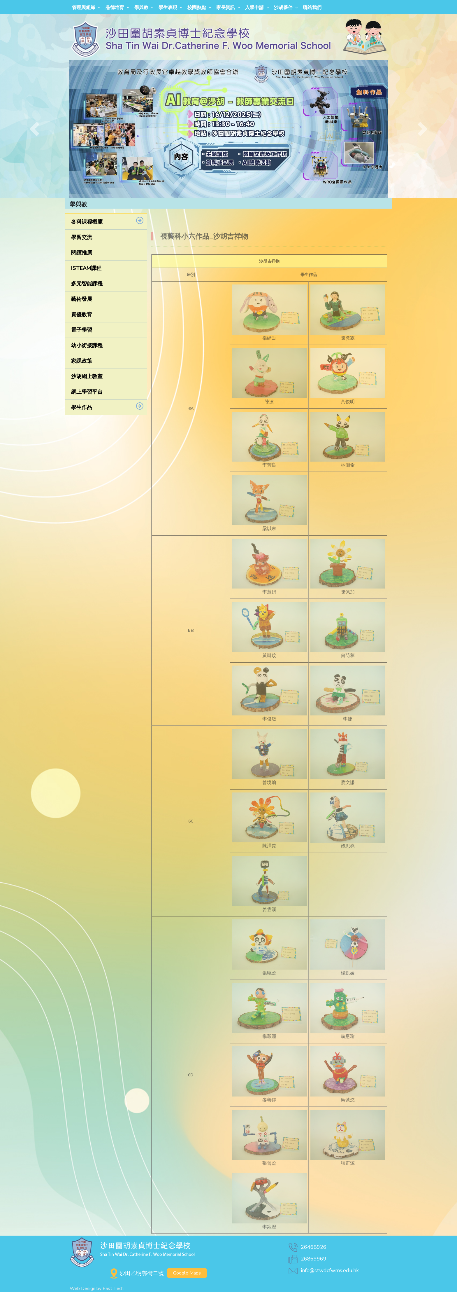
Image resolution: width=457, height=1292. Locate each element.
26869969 (306, 1258)
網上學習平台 (87, 391)
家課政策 (81, 360)
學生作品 (81, 407)
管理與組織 (83, 7)
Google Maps (187, 1273)
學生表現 (168, 7)
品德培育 (115, 7)
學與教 (141, 7)
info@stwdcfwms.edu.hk (323, 1270)
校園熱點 (196, 7)
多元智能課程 (87, 283)
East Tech (113, 1288)
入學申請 (254, 7)
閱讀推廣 (81, 252)
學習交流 (81, 237)
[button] (34, 129)
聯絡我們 (312, 7)
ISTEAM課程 (86, 268)
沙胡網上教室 (87, 376)
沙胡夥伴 (283, 7)
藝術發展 (81, 299)
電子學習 (81, 330)
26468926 (306, 1247)
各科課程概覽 (87, 221)
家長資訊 (225, 7)
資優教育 (81, 314)
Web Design (82, 1288)
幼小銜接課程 (87, 345)
